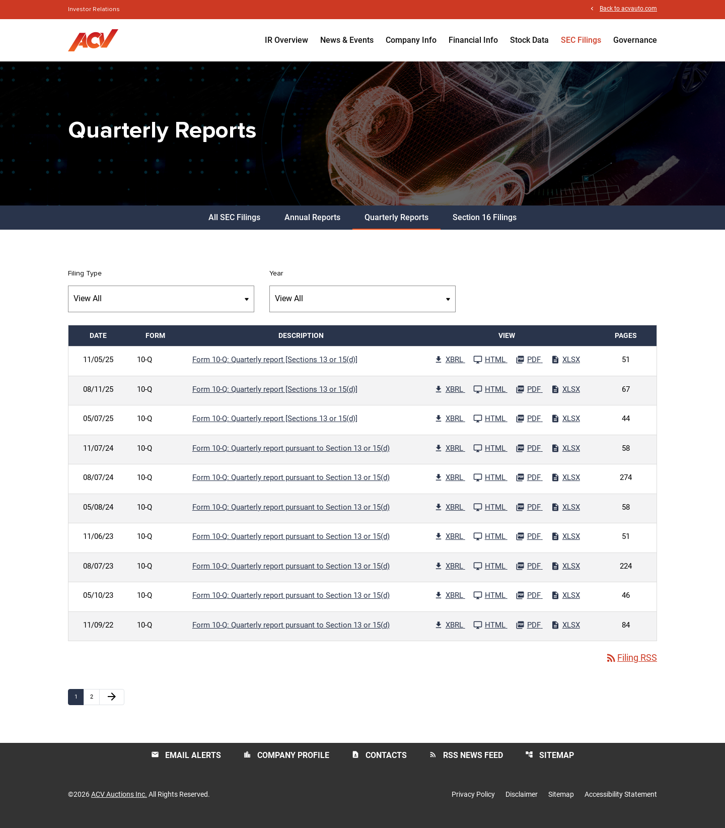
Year (276, 281)
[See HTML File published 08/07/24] (490, 484)
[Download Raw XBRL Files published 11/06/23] (449, 543)
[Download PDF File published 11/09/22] (529, 632)
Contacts (379, 762)
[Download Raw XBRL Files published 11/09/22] (449, 632)
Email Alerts (186, 762)
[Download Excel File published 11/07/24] (565, 455)
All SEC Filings (234, 224)
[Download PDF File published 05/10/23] (529, 602)
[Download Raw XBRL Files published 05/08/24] (449, 514)
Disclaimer (521, 802)
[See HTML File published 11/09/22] (490, 632)
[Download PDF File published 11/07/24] (529, 455)
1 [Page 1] (79, 703)
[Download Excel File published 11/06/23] (565, 543)
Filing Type (85, 281)
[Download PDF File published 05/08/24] (529, 514)
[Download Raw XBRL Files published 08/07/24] (449, 484)
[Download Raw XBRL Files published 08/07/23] (449, 573)
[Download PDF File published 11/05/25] (529, 366)
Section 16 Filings (485, 224)
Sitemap (549, 762)
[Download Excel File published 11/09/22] (565, 632)
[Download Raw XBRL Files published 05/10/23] (449, 602)
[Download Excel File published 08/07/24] (565, 484)
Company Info (411, 40)
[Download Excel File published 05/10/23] (565, 602)
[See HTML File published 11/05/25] (490, 366)
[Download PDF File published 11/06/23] (529, 543)
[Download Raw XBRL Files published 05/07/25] (449, 425)
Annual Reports (312, 224)
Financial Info (473, 40)
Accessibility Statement (621, 802)
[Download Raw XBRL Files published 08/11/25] (449, 396)
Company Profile (286, 762)
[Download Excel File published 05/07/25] (565, 425)
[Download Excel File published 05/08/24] (565, 514)
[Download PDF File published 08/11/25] (529, 396)
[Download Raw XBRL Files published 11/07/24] (449, 455)
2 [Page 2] (95, 703)
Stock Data (529, 40)
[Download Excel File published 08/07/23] (565, 573)
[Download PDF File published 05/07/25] (529, 425)
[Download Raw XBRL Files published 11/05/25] (449, 366)
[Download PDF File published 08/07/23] (529, 573)
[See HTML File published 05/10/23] (490, 602)
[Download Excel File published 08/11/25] (565, 396)
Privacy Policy (473, 802)
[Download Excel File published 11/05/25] (565, 366)
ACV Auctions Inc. (119, 802)
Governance (635, 40)
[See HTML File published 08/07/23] (490, 573)
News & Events (347, 40)
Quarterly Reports (396, 224)
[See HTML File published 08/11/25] (490, 396)
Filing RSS (631, 665)
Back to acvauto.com (628, 9)
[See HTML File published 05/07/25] (490, 425)
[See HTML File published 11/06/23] (490, 543)
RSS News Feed (466, 762)
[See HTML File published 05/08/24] (490, 514)
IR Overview (286, 40)
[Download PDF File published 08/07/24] (529, 484)
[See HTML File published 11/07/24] (490, 455)
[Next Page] (111, 704)
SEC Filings (581, 40)
